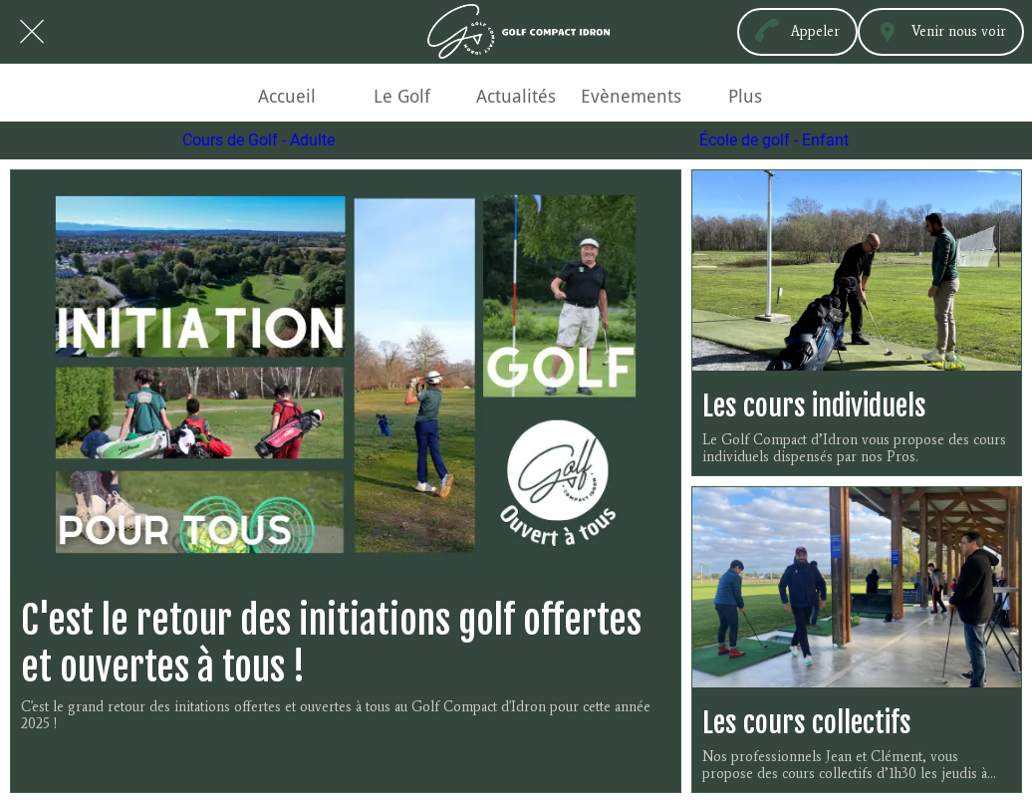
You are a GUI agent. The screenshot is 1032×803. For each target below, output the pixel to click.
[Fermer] (32, 32)
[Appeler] (797, 32)
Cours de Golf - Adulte (258, 140)
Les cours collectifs (806, 722)
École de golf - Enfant (774, 140)
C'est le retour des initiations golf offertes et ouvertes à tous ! (331, 643)
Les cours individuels (814, 406)
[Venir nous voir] (941, 32)
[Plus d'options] (745, 96)
